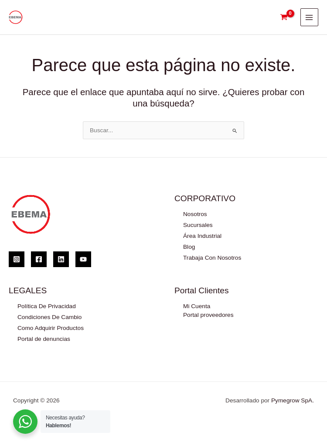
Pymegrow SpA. (292, 400)
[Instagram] (16, 259)
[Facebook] (39, 259)
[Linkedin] (61, 259)
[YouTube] (83, 259)
